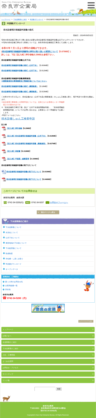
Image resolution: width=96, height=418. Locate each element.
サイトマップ (8, 374)
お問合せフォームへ (59, 202)
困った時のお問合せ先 (14, 282)
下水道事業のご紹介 (20, 19)
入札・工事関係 (9, 355)
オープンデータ (12, 269)
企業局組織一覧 (11, 286)
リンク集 (6, 380)
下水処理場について (13, 248)
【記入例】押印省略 (14, 128)
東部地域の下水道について (16, 243)
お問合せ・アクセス (10, 368)
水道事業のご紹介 (10, 342)
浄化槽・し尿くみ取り (14, 259)
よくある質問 (8, 361)
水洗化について (12, 232)
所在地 (7, 289)
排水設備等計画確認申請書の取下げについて (23, 172)
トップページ (5, 19)
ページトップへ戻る (86, 321)
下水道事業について (13, 227)
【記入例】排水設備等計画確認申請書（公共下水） (26, 136)
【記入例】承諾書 (13, 151)
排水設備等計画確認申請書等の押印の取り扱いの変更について (30, 51)
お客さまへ (7, 336)
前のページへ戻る (48, 212)
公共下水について (13, 238)
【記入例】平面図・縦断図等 (17, 159)
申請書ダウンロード (36, 19)
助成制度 (9, 253)
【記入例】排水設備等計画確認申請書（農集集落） (26, 144)
